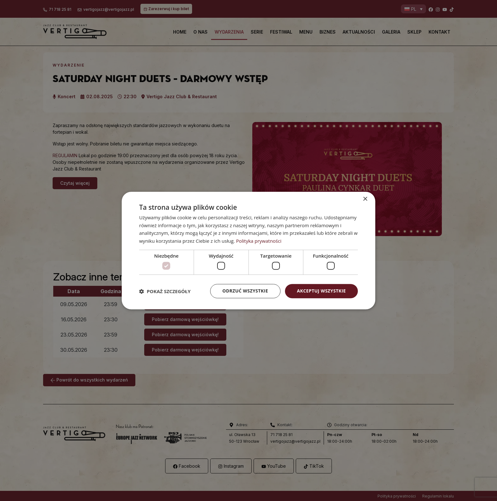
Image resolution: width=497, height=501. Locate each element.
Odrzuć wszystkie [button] (245, 291)
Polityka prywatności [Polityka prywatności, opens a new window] (258, 241)
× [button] (365, 199)
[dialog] (248, 251)
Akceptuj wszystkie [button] (321, 291)
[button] (164, 291)
